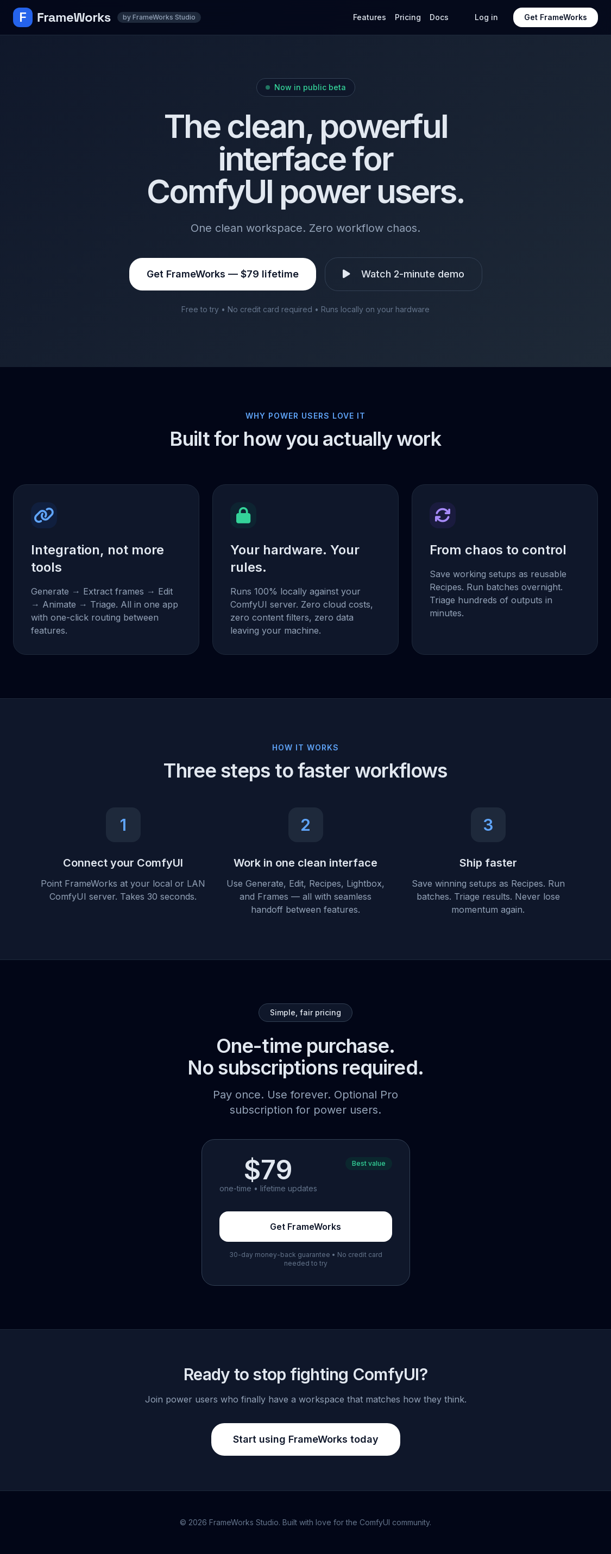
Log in (486, 17)
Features (369, 17)
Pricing (408, 17)
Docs (439, 17)
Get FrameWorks (555, 17)
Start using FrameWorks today (306, 1439)
